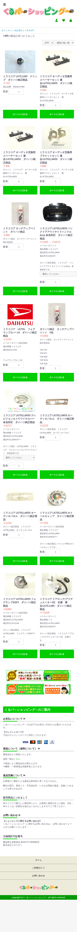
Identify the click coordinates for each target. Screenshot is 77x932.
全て (3, 30)
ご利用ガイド (38, 868)
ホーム (38, 860)
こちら (17, 759)
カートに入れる (20, 114)
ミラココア (29, 30)
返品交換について (14, 775)
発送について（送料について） (21, 748)
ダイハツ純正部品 (15, 30)
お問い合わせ (11, 815)
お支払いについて (14, 718)
